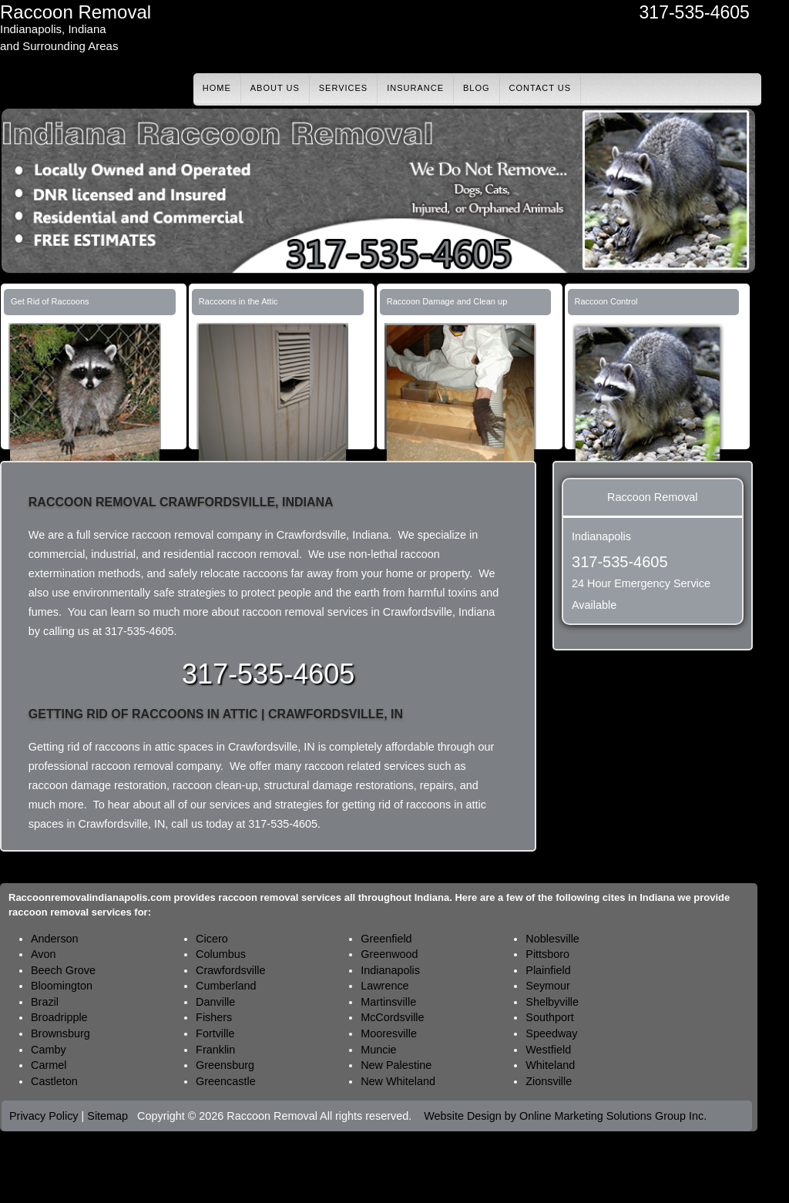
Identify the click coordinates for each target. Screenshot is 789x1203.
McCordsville (392, 1017)
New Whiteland (398, 1081)
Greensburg (225, 1065)
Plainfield (547, 970)
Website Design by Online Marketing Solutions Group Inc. (565, 1116)
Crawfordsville (230, 970)
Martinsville (388, 1002)
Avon (43, 954)
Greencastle (226, 1081)
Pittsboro (547, 954)
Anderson (55, 938)
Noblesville (552, 938)
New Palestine (396, 1065)
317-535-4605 (695, 12)
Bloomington (61, 986)
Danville (215, 1002)
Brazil (45, 1002)
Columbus (221, 954)
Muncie (378, 1049)
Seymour (547, 986)
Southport (549, 1017)
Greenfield (386, 938)
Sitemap (107, 1116)
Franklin (215, 1049)
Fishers (214, 1017)
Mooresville (389, 1033)
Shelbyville (552, 1002)
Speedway (551, 1033)
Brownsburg (60, 1033)
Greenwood (389, 954)
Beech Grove (63, 970)
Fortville (215, 1033)
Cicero (212, 938)
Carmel (48, 1065)
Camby (48, 1049)
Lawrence (384, 986)
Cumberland (226, 986)
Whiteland (550, 1065)
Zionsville (548, 1081)
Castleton (54, 1081)
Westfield (548, 1049)
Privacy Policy (44, 1116)
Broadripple (59, 1017)
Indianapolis (390, 970)
